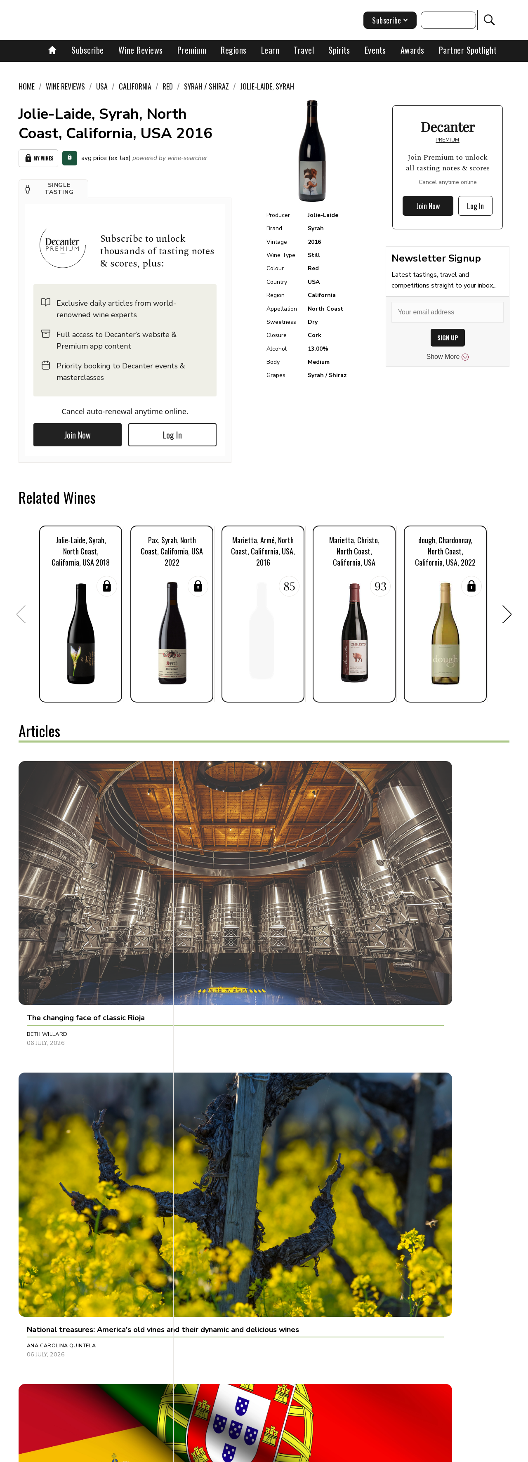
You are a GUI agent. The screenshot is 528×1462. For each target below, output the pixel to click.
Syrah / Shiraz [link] (206, 86)
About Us (110, 1452)
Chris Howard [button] (372, 1078)
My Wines (38, 156)
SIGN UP (447, 337)
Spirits (339, 50)
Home (27, 86)
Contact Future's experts (166, 1452)
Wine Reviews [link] (65, 86)
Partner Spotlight (468, 50)
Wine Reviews (140, 50)
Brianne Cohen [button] (211, 1248)
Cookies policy (229, 1452)
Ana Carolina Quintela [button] (223, 899)
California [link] (135, 86)
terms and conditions (336, 1452)
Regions (234, 50)
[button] (53, 186)
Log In (172, 432)
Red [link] (168, 86)
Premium (192, 50)
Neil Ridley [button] (42, 1248)
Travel (304, 50)
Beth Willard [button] (47, 899)
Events (375, 50)
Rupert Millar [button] (372, 899)
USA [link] (102, 86)
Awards (412, 50)
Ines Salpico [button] (45, 1078)
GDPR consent (393, 1452)
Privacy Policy (279, 1452)
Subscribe (87, 50)
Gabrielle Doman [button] (215, 1078)
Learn (270, 50)
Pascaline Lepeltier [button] (379, 1248)
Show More (448, 357)
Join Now (77, 432)
